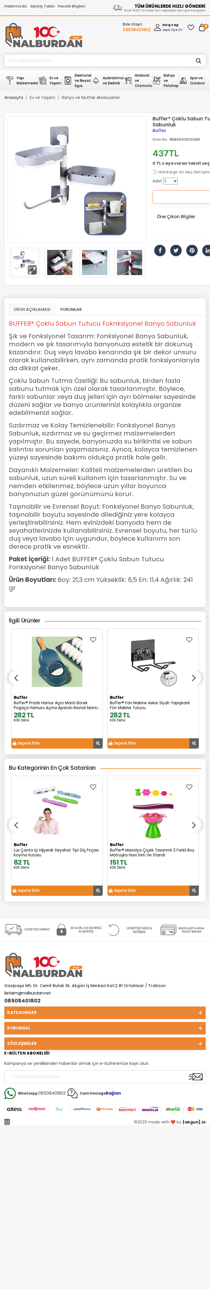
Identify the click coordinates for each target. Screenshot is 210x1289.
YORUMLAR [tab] (71, 309)
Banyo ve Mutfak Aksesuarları (91, 97)
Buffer (159, 131)
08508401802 (22, 1001)
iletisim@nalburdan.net (27, 993)
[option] (77, 179)
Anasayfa (13, 97)
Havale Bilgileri (71, 6)
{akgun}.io (194, 1122)
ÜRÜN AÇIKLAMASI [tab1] (32, 309)
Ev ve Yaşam (42, 97)
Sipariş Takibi (42, 6)
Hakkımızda (15, 6)
